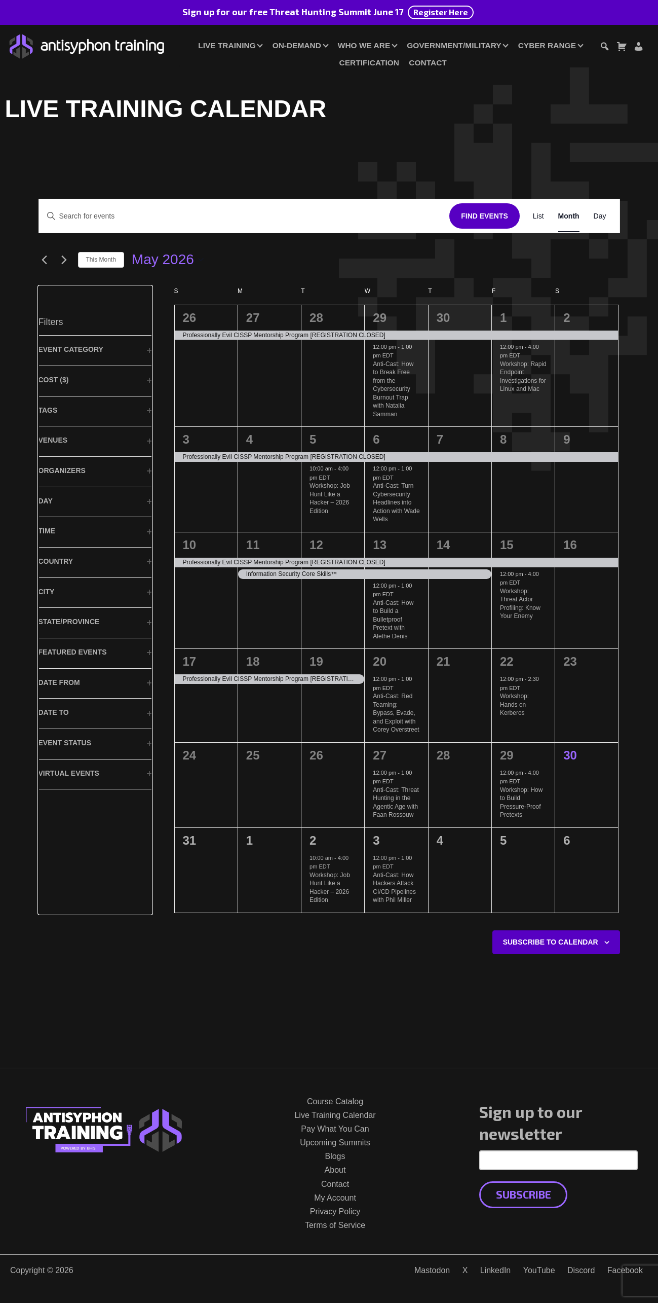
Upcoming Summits (335, 1142)
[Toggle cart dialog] (621, 48)
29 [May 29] (507, 755)
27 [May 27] (379, 755)
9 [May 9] (566, 439)
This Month (101, 259)
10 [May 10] (190, 545)
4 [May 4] (249, 439)
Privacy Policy (335, 1211)
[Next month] (64, 260)
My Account (335, 1197)
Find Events (484, 216)
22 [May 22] (507, 661)
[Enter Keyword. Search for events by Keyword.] (244, 216)
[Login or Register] (638, 48)
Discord (581, 1270)
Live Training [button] (226, 45)
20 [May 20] (379, 661)
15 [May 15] (507, 545)
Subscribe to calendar (550, 942)
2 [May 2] (566, 317)
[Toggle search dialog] (604, 48)
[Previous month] (44, 260)
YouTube (539, 1270)
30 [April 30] (443, 317)
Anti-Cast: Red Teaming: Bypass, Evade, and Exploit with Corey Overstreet (396, 713)
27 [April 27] (253, 317)
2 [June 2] (312, 840)
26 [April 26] (190, 317)
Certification (369, 62)
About (335, 1170)
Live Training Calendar (334, 1115)
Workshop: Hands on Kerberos (514, 704)
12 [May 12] (316, 545)
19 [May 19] (316, 661)
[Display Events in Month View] (568, 216)
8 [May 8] (503, 439)
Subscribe (523, 1194)
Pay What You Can (335, 1129)
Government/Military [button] (454, 45)
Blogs (335, 1156)
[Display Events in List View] (538, 216)
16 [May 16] (570, 545)
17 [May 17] (190, 661)
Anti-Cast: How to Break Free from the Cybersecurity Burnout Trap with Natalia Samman (393, 389)
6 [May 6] (376, 439)
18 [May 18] (253, 661)
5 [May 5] (312, 439)
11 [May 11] (253, 545)
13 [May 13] (379, 545)
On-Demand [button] (297, 45)
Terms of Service (335, 1225)
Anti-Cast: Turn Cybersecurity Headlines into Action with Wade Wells (396, 502)
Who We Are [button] (364, 45)
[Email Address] (558, 1160)
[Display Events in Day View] (600, 216)
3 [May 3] (186, 439)
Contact (427, 62)
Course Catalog (335, 1101)
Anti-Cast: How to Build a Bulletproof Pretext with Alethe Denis (393, 619)
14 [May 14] (443, 545)
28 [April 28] (316, 317)
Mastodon (432, 1270)
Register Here (440, 12)
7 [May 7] (440, 439)
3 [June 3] (376, 840)
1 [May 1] (503, 317)
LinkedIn (495, 1270)
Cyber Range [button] (547, 45)
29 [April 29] (379, 317)
